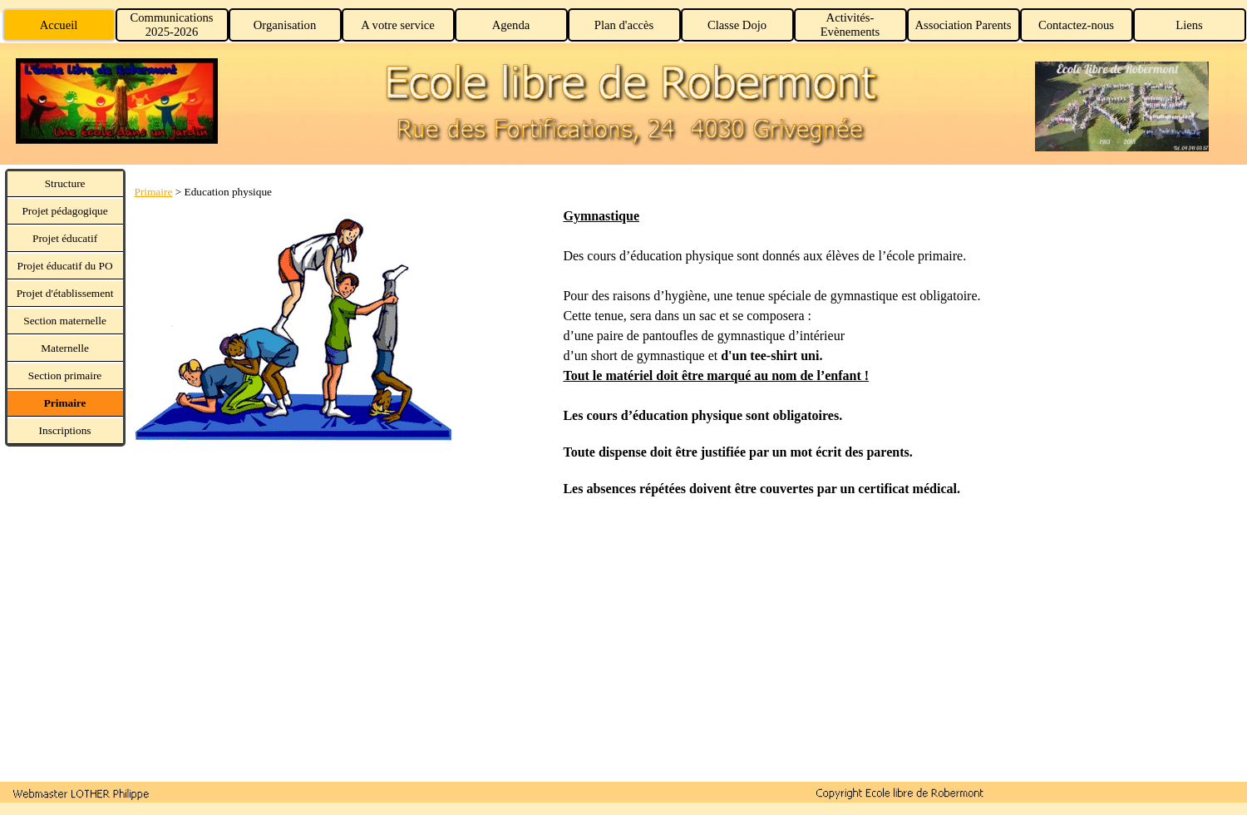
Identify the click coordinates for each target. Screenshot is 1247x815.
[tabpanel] (343, 314)
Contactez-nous (1076, 25)
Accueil (59, 25)
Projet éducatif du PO (65, 265)
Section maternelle (64, 320)
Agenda (511, 25)
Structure (65, 183)
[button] (81, 793)
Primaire (153, 191)
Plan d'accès (623, 25)
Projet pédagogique (64, 211)
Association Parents (962, 25)
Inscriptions (65, 430)
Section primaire (64, 375)
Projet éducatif (64, 238)
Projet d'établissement (65, 293)
